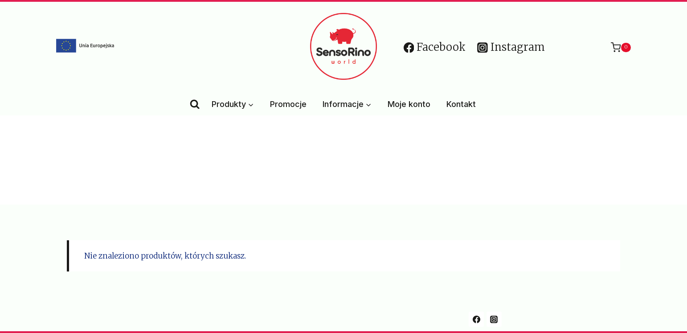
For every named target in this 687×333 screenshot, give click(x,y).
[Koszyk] (616, 47)
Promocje (288, 104)
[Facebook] (476, 319)
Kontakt (461, 104)
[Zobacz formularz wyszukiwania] (194, 104)
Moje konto (409, 104)
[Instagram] (494, 319)
